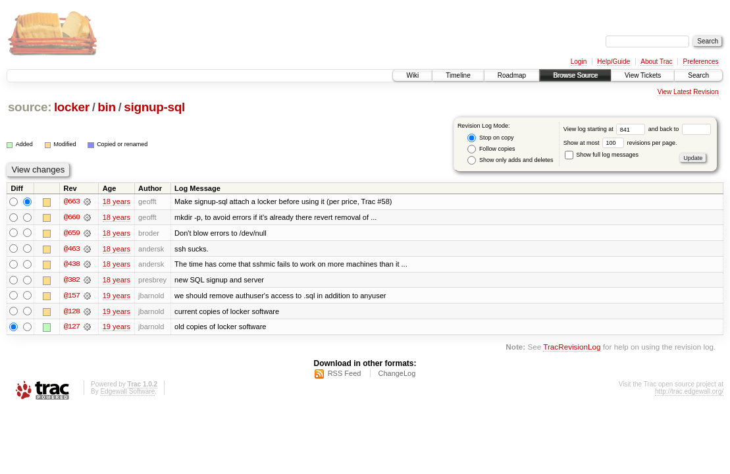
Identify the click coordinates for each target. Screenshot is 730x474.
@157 (72, 296)
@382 (72, 280)
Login (579, 61)
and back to (679, 129)
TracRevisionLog (571, 348)
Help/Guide (613, 61)
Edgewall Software (127, 392)
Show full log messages (602, 154)
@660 (72, 217)
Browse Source (575, 75)
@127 (72, 328)
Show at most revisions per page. (620, 143)
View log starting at (605, 129)
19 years (116, 296)
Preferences (701, 61)
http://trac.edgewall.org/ (689, 392)
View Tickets (643, 75)
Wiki (412, 75)
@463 (72, 249)
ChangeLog (396, 375)
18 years (116, 201)
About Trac (656, 61)
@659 (72, 233)
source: (29, 107)
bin (106, 107)
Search (698, 75)
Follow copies (491, 149)
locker (72, 107)
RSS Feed (344, 375)
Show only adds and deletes (510, 160)
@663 (72, 201)
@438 (72, 264)
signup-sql (154, 107)
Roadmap (512, 75)
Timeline (458, 75)
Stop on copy (490, 138)
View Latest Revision (688, 91)
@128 (72, 312)
